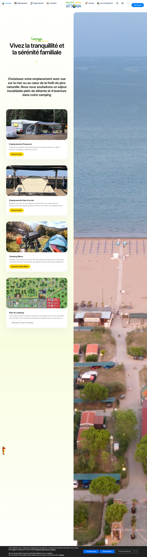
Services (88, 5)
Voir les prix (138, 5)
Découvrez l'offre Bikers (19, 266)
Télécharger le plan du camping (22, 323)
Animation (53, 5)
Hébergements (22, 5)
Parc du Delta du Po (103, 5)
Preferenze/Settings (125, 550)
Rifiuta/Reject (108, 550)
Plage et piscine (38, 5)
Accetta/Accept (92, 550)
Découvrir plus (16, 154)
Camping (8, 5)
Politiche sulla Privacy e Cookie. (45, 550)
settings (61, 555)
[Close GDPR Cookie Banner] (138, 550)
